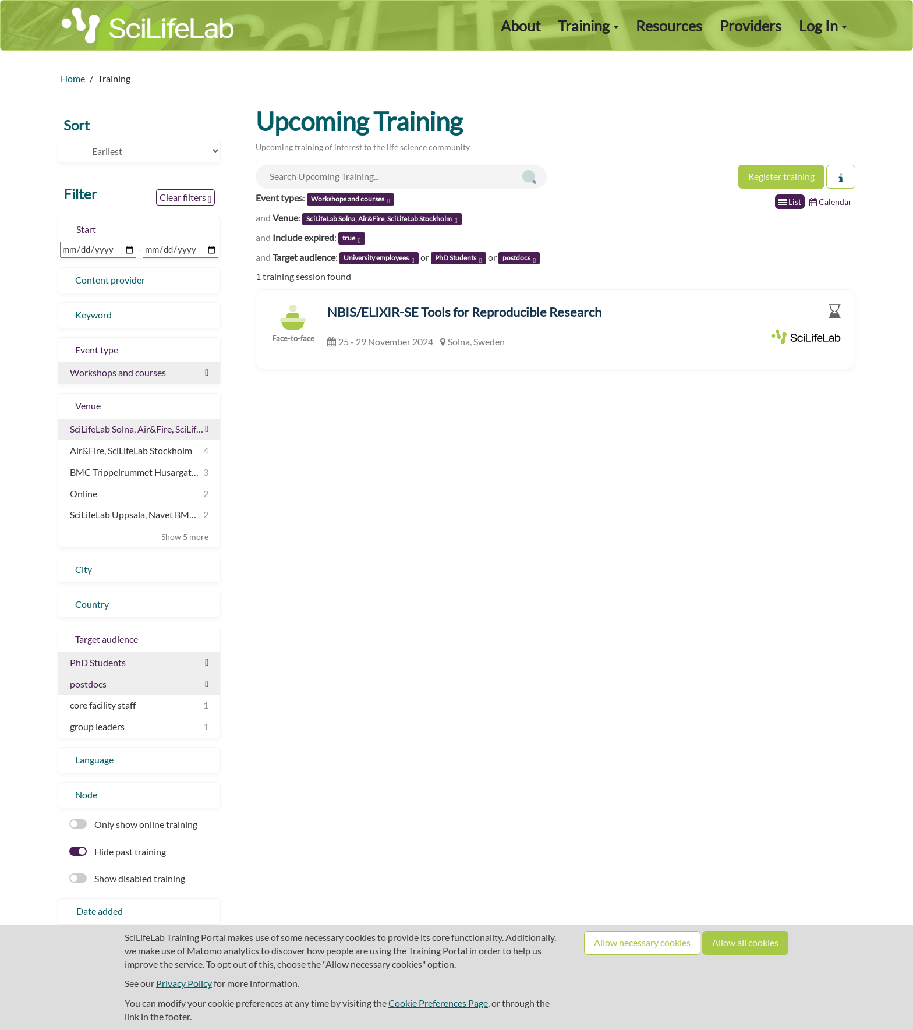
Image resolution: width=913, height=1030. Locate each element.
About (520, 25)
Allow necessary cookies (642, 942)
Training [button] (588, 25)
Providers (750, 25)
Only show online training (133, 824)
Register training (781, 176)
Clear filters (185, 198)
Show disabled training (127, 878)
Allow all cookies (745, 942)
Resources (669, 25)
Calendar (830, 202)
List (789, 202)
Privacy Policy (184, 983)
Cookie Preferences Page (438, 1002)
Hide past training (117, 851)
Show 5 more (184, 536)
